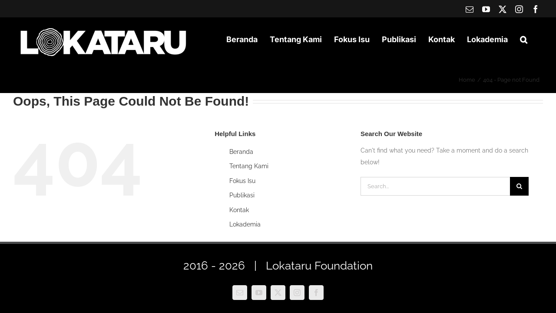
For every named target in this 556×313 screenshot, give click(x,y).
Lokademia (245, 224)
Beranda (241, 151)
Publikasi (242, 195)
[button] (535, 39)
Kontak (239, 209)
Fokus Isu (242, 180)
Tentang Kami (248, 166)
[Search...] (435, 186)
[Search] (519, 186)
